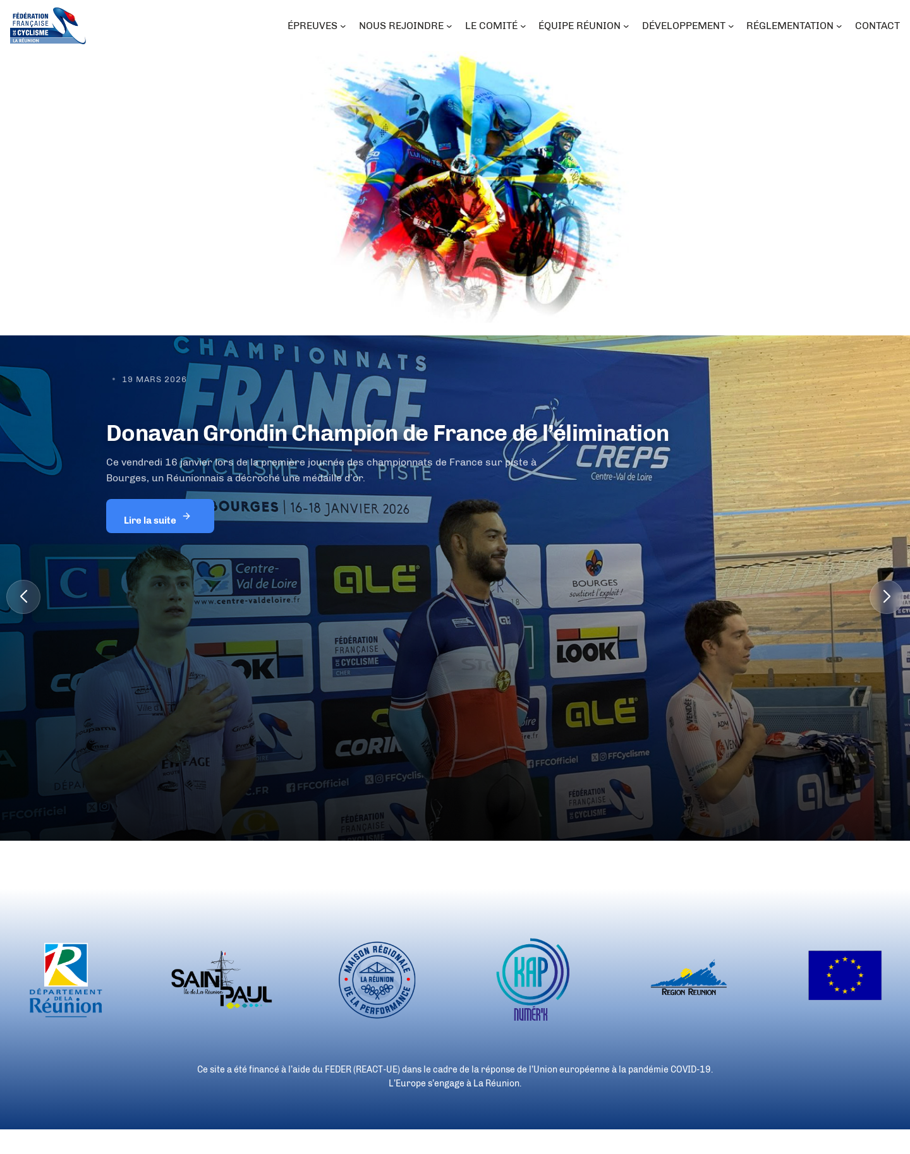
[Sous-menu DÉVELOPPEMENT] (688, 26)
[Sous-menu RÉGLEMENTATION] (794, 26)
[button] (23, 597)
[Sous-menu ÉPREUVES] (317, 26)
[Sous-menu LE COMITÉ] (495, 26)
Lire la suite (157, 518)
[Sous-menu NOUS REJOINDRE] (405, 26)
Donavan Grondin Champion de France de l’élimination (387, 433)
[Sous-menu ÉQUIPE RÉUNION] (583, 26)
